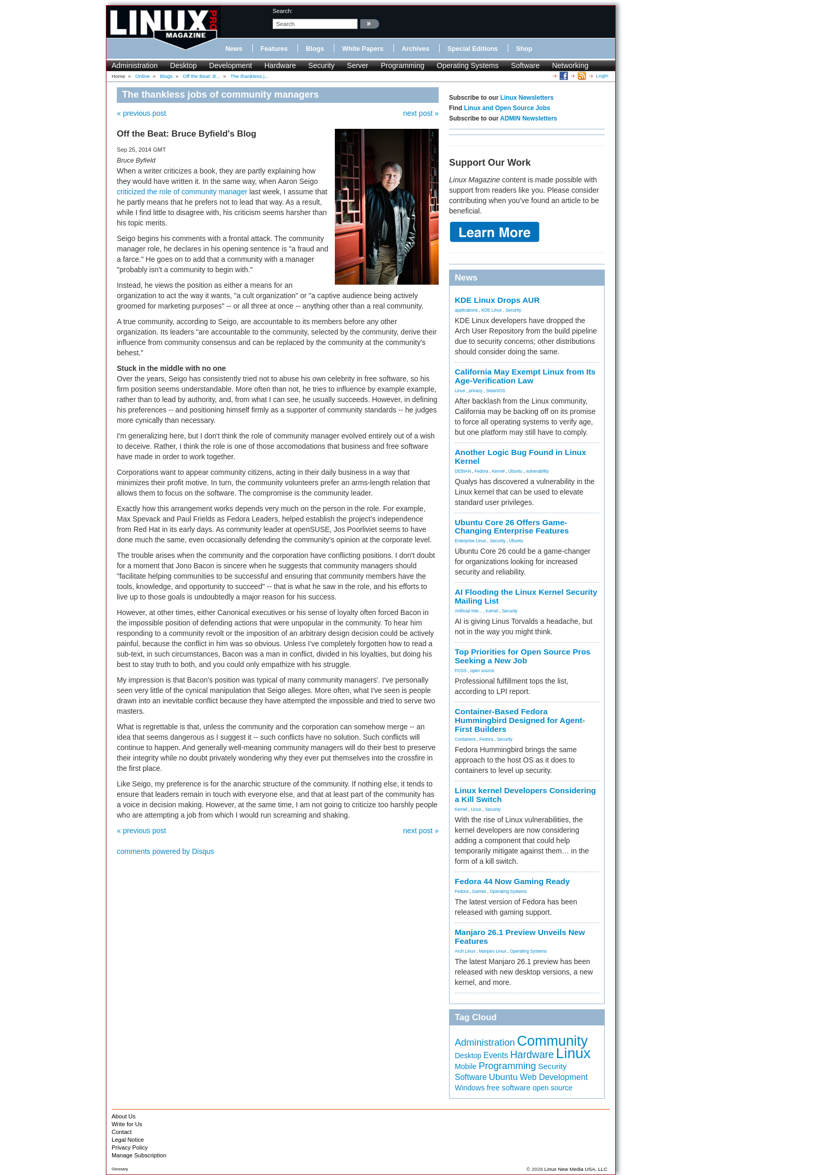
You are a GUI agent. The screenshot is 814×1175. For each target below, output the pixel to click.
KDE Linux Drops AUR (497, 300)
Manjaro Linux (493, 951)
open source (482, 670)
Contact (122, 1132)
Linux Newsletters (527, 97)
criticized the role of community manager (182, 192)
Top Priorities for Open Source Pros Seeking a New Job (522, 656)
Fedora (481, 471)
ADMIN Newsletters (528, 118)
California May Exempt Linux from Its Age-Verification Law (525, 376)
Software (525, 65)
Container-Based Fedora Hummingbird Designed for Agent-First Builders (520, 720)
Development (230, 65)
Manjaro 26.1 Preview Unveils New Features (520, 936)
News (233, 48)
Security (321, 65)
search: (283, 11)
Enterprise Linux (470, 540)
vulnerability (537, 471)
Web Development (554, 1077)
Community (552, 1041)
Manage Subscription (139, 1155)
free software (508, 1088)
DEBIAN (463, 471)
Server (357, 65)
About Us (123, 1116)
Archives (415, 48)
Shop (524, 48)
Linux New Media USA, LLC (576, 1169)
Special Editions (472, 48)
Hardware (280, 65)
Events (495, 1055)
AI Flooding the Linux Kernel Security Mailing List (526, 596)
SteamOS (495, 390)
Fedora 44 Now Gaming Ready (512, 881)
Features (274, 48)
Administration (135, 65)
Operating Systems (467, 65)
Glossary (120, 1169)
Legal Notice (128, 1140)
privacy (476, 390)
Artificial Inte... (468, 610)
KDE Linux (491, 310)
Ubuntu (515, 471)
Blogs (315, 48)
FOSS (461, 670)
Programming (402, 65)
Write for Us (127, 1124)
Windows (470, 1088)
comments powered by (165, 851)
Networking (570, 65)
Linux (460, 390)
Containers (465, 739)
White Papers (363, 48)
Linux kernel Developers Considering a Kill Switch (525, 795)
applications (466, 310)
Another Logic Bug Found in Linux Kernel (520, 456)
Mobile (466, 1066)
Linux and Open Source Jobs (507, 108)
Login (602, 75)
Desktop (183, 65)
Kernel (498, 471)
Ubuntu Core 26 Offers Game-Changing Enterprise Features (512, 527)
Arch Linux (465, 951)
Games (479, 891)
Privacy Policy (130, 1147)
